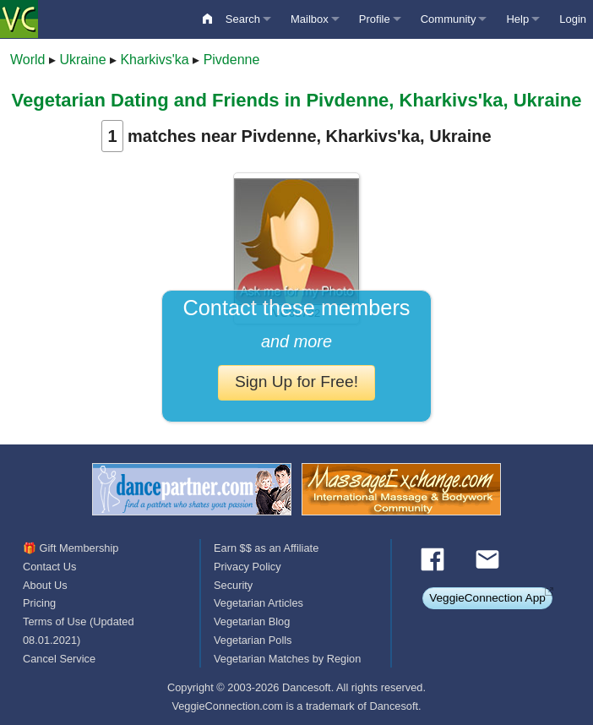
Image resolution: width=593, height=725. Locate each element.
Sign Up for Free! (296, 381)
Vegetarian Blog (252, 621)
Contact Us (49, 566)
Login (572, 19)
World (28, 59)
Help (517, 19)
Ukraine (82, 59)
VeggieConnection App (487, 597)
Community (448, 19)
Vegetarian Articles (258, 603)
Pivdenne (232, 59)
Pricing (39, 603)
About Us (45, 585)
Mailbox (310, 19)
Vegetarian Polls (252, 640)
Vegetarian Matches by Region (287, 658)
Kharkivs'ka (154, 59)
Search (243, 19)
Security (233, 585)
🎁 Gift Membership (70, 548)
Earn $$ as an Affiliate (266, 548)
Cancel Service (59, 658)
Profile (374, 19)
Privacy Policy (247, 566)
